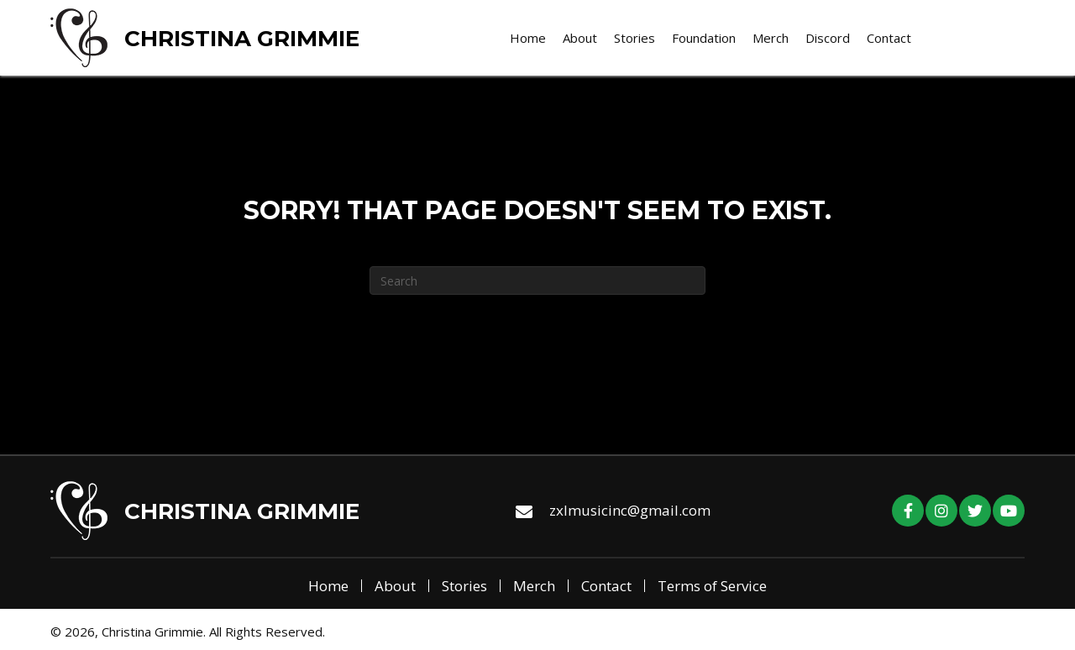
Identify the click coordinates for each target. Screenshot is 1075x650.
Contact (606, 585)
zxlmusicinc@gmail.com (630, 510)
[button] (908, 511)
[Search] (537, 280)
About (395, 585)
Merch (534, 585)
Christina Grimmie (241, 39)
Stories (464, 585)
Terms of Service (712, 585)
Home (328, 585)
